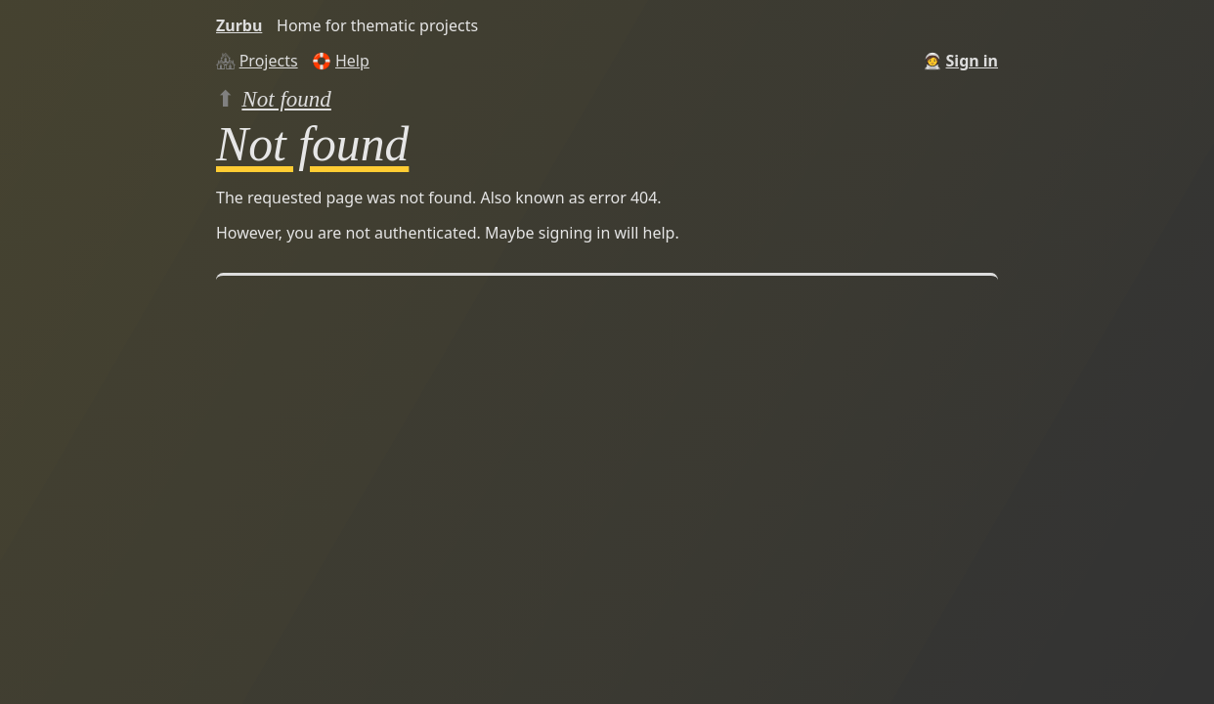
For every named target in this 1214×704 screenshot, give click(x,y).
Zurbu (239, 25)
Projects (268, 60)
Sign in (972, 60)
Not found (286, 98)
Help (352, 60)
